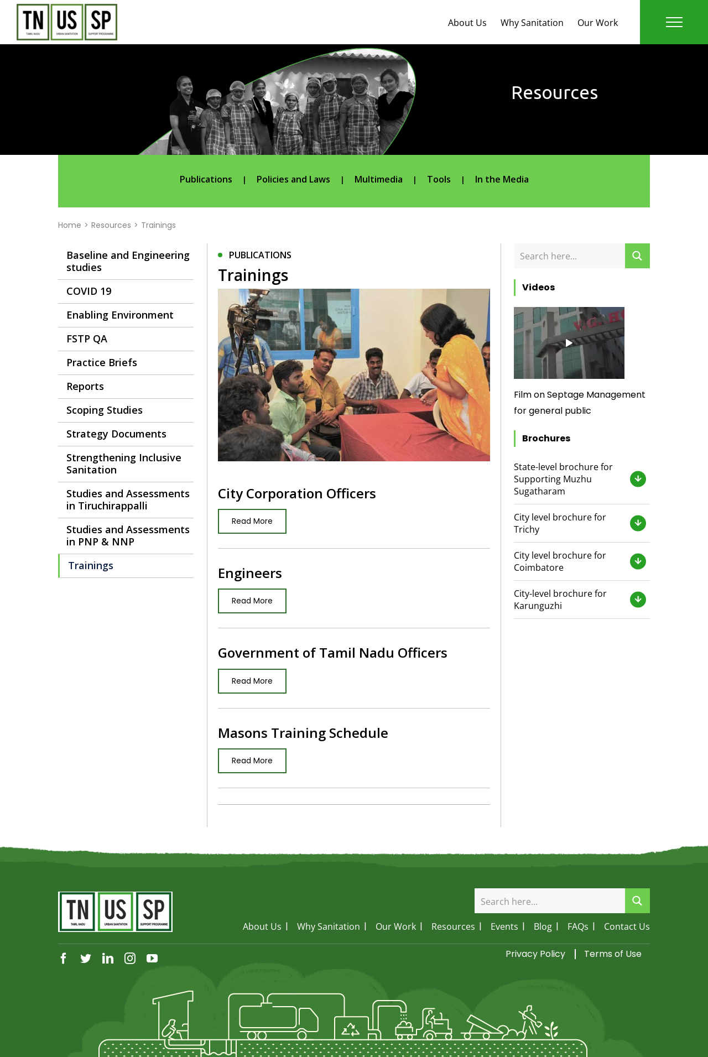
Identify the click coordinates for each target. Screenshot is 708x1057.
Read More (252, 521)
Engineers (250, 573)
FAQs (578, 926)
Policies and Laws (293, 179)
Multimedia (379, 179)
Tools (439, 179)
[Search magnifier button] (637, 255)
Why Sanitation (532, 23)
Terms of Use (613, 953)
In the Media (502, 179)
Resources (453, 926)
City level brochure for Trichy (560, 523)
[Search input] (570, 256)
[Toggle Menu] (674, 22)
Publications (206, 179)
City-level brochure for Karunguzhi (560, 599)
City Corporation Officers (297, 493)
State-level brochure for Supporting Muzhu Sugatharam (563, 479)
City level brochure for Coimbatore (560, 561)
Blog (543, 926)
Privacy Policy (535, 953)
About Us (467, 23)
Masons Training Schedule (303, 732)
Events (504, 926)
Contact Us (627, 926)
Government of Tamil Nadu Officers (332, 652)
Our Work (597, 23)
